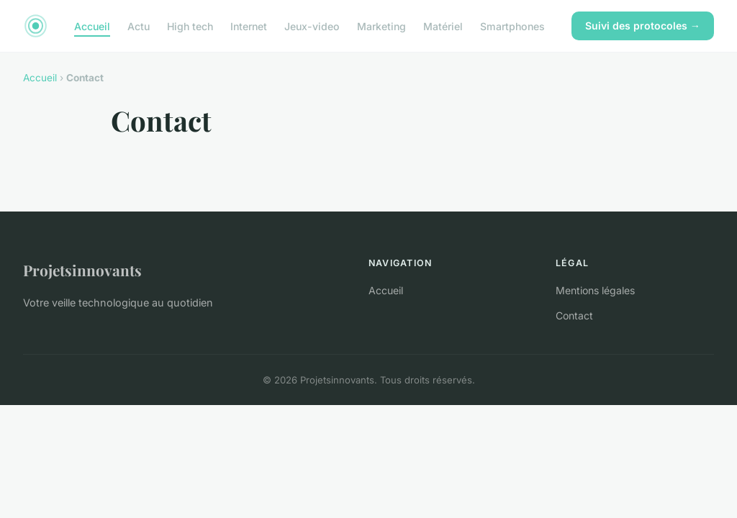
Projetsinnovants (82, 270)
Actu (138, 25)
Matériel (443, 25)
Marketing (381, 25)
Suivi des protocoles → (642, 25)
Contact (574, 315)
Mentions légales (595, 290)
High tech (190, 25)
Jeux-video (312, 25)
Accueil (92, 25)
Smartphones (512, 25)
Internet (248, 25)
